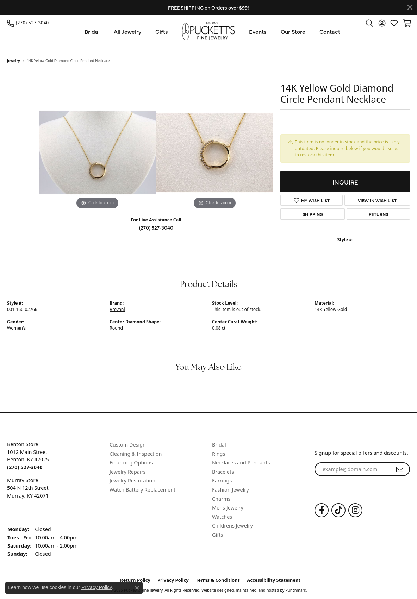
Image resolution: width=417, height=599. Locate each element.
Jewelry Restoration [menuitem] (132, 481)
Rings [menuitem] (218, 453)
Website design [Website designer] (215, 590)
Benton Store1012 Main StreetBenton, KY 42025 (28, 455)
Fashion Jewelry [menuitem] (230, 490)
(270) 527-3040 (156, 227)
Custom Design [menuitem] (128, 445)
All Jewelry (127, 31)
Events (258, 31)
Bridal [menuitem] (219, 445)
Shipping (313, 214)
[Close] (410, 7)
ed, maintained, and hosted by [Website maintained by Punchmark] (257, 590)
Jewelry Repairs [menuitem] (127, 472)
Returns (378, 214)
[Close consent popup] (137, 588)
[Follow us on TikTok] (338, 510)
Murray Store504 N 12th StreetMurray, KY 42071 (28, 488)
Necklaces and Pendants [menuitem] (241, 463)
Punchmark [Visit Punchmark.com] (295, 590)
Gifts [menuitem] (217, 535)
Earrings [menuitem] (222, 481)
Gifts (161, 31)
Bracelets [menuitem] (223, 472)
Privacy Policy (173, 580)
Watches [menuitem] (222, 517)
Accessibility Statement (273, 580)
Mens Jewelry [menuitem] (227, 508)
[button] (54, 434)
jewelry (13, 60)
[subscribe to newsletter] (399, 469)
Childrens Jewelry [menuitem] (232, 526)
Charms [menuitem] (221, 498)
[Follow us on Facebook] (322, 510)
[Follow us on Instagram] (355, 510)
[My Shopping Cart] (406, 23)
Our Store (293, 31)
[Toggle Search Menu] (369, 23)
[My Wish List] (394, 23)
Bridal (92, 31)
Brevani (117, 309)
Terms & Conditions (218, 580)
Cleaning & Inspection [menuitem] (136, 453)
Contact (329, 31)
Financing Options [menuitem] (131, 463)
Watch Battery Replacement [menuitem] (142, 490)
